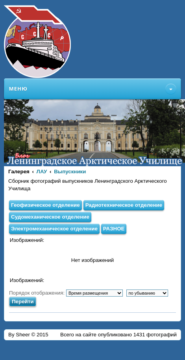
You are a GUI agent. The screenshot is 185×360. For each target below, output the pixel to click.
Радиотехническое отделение (124, 205)
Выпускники (70, 171)
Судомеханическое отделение (50, 217)
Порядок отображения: (66, 293)
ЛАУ (42, 171)
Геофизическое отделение (45, 205)
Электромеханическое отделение (54, 229)
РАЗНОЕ (114, 229)
